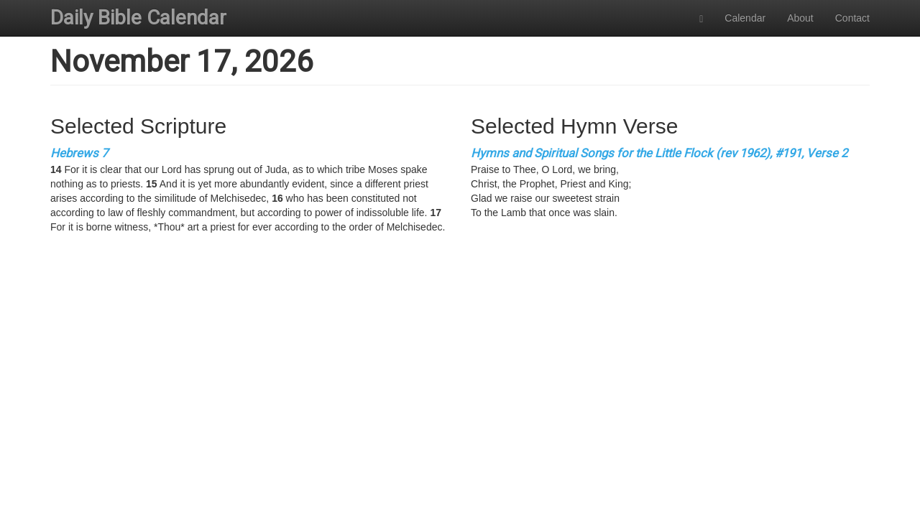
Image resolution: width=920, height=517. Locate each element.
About (800, 18)
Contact (852, 18)
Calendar (744, 18)
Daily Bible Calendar (138, 17)
